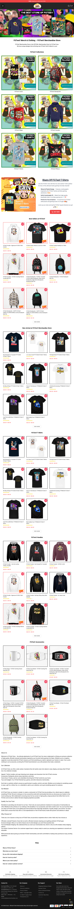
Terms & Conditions (24, 888)
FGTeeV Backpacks (55, 91)
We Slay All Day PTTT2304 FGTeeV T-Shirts (13, 386)
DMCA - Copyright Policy (26, 892)
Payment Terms (42, 888)
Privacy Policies (24, 890)
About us (22, 886)
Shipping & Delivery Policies (44, 886)
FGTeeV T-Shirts (18, 169)
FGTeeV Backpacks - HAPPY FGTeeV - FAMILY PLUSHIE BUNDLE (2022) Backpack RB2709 (13, 312)
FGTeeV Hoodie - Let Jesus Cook (57, 595)
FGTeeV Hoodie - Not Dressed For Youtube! (36, 564)
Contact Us (41, 892)
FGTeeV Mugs (19, 130)
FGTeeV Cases (19, 91)
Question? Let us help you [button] (66, 907)
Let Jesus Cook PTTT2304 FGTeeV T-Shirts (36, 354)
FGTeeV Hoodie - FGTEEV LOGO (57, 564)
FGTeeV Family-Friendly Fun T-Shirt (58, 245)
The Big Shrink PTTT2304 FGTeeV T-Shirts (59, 354)
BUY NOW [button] (56, 212)
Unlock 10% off (71, 902)
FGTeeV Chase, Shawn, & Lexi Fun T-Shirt (36, 245)
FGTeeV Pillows (55, 169)
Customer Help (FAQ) (43, 894)
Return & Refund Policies (44, 890)
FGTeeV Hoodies (55, 130)
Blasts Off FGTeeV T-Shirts (55, 180)
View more (37, 321)
